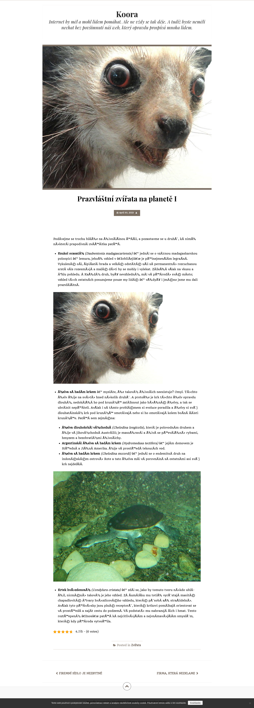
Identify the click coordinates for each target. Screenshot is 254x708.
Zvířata (136, 645)
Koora (127, 14)
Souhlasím (195, 703)
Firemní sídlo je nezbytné (80, 673)
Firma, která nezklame (176, 673)
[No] (250, 703)
